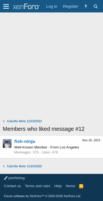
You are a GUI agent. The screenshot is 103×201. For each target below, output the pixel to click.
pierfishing (14, 178)
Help (58, 186)
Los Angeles (69, 147)
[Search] (95, 6)
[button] (6, 6)
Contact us (12, 186)
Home (70, 186)
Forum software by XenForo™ (42, 196)
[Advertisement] (51, 67)
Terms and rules (37, 186)
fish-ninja (24, 141)
